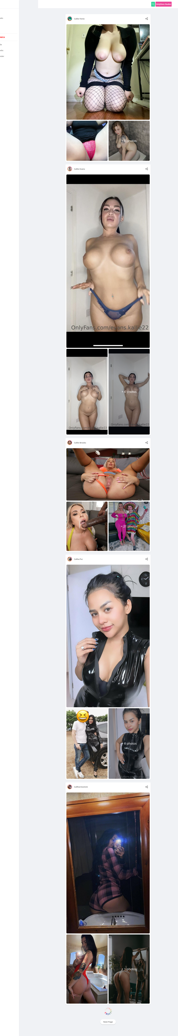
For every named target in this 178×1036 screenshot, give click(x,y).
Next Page (108, 1021)
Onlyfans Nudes (163, 4)
